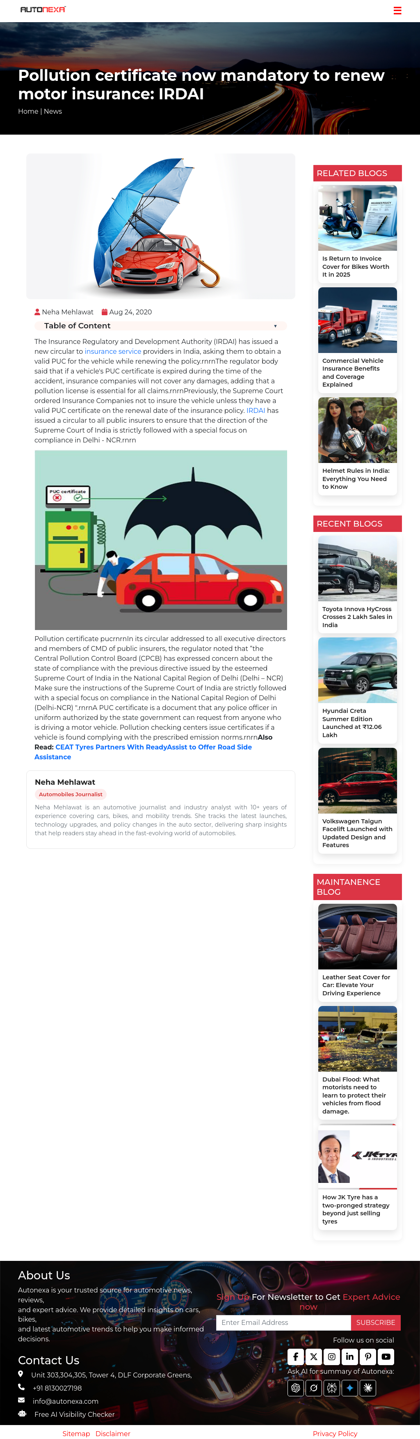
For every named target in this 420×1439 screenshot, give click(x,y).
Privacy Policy (335, 1434)
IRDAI (256, 411)
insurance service (113, 351)
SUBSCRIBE (375, 1323)
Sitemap (77, 1434)
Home (28, 111)
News (53, 111)
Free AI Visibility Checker (74, 1414)
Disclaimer (113, 1434)
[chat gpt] (296, 1388)
